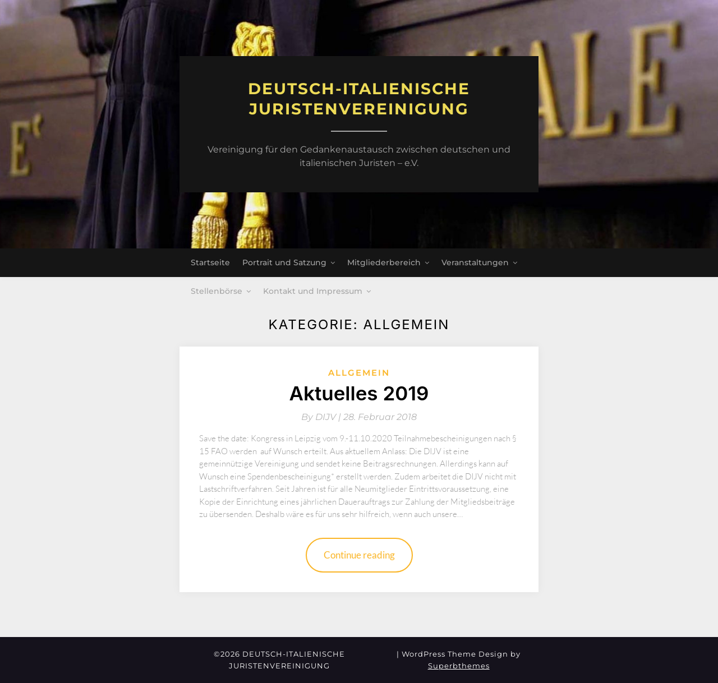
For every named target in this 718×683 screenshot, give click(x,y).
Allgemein (359, 372)
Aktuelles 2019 (359, 393)
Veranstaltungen (475, 262)
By (322, 417)
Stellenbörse (216, 291)
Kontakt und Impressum (312, 291)
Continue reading (359, 555)
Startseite (210, 262)
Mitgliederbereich (384, 262)
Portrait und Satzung (284, 262)
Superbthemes (459, 665)
